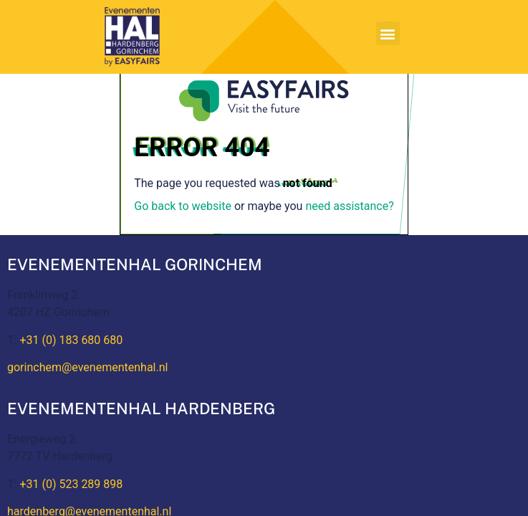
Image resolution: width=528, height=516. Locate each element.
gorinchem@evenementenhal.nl (87, 367)
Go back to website (182, 206)
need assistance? (349, 206)
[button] (388, 33)
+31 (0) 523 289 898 (71, 484)
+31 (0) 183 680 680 (71, 340)
